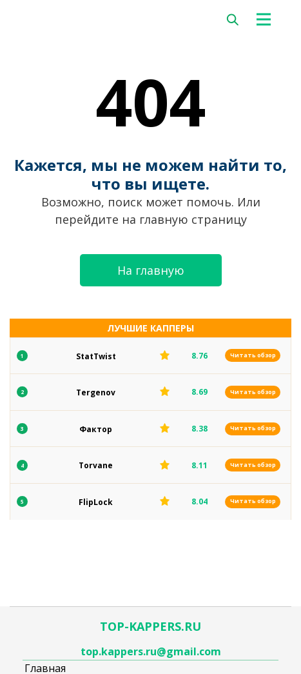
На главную (150, 270)
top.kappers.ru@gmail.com (151, 651)
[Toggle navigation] (267, 19)
